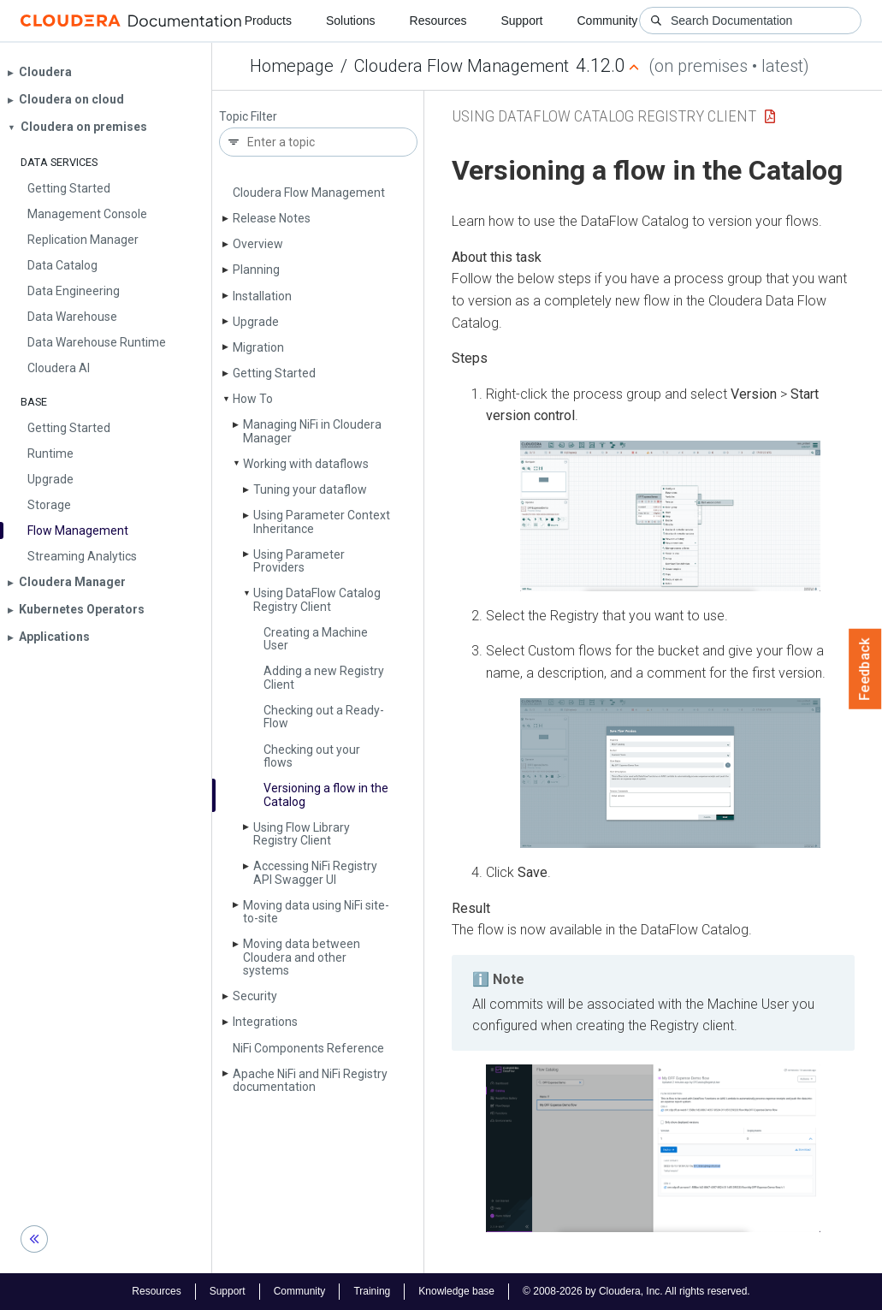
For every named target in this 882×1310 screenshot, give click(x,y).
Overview (258, 244)
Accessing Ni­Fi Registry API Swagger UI (315, 872)
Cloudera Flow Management (461, 66)
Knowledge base (456, 1291)
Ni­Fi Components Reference (308, 1048)
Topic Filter (248, 116)
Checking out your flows (311, 756)
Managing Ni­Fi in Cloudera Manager (312, 431)
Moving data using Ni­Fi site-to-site (316, 911)
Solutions (351, 20)
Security (255, 996)
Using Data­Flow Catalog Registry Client (317, 599)
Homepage (292, 66)
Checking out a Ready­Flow (323, 716)
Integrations (265, 1021)
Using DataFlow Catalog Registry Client (604, 116)
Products (268, 20)
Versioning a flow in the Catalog (325, 794)
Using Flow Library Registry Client (301, 834)
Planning (256, 269)
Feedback (865, 669)
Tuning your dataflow (310, 489)
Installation (262, 296)
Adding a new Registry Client (323, 677)
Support (521, 20)
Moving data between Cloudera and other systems (301, 957)
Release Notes (272, 218)
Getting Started (274, 373)
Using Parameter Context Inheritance (321, 521)
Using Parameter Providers (299, 561)
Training (371, 1291)
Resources (438, 20)
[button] (670, 516)
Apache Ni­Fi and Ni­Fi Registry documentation (310, 1080)
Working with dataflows (306, 464)
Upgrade (256, 322)
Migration (258, 347)
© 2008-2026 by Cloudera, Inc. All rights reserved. (636, 1291)
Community (607, 20)
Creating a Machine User (315, 638)
